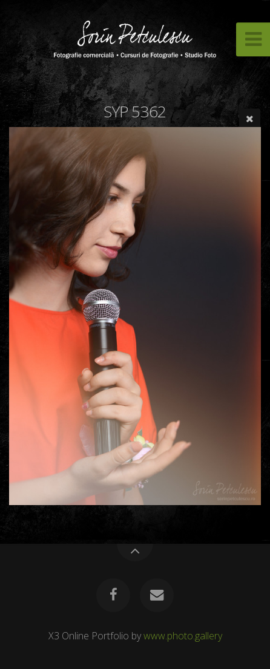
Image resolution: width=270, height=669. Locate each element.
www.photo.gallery (182, 635)
